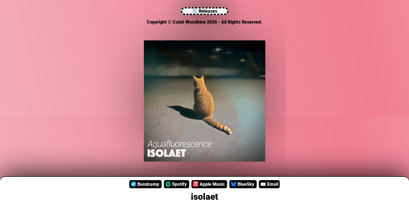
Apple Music (209, 184)
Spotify (176, 184)
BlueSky (243, 184)
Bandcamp (145, 184)
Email (269, 184)
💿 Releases (204, 11)
